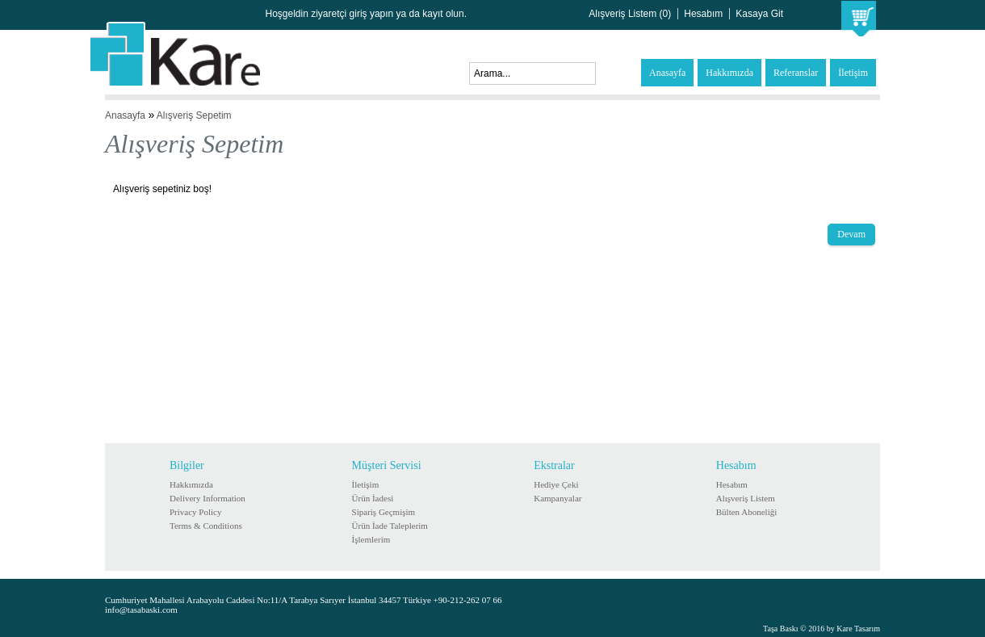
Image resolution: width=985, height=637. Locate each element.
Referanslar (795, 72)
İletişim (853, 72)
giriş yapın (372, 13)
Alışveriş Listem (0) (630, 13)
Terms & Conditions (206, 525)
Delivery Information (207, 498)
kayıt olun (442, 13)
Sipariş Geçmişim (384, 512)
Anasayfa (667, 72)
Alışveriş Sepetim (194, 115)
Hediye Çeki (556, 484)
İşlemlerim (371, 539)
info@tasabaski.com (141, 609)
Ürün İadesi (373, 498)
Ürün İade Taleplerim (390, 525)
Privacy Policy (195, 512)
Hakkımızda (729, 72)
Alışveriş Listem (745, 498)
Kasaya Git (759, 13)
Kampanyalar (557, 498)
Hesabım (703, 13)
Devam (851, 234)
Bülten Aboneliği (746, 512)
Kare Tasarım (858, 628)
